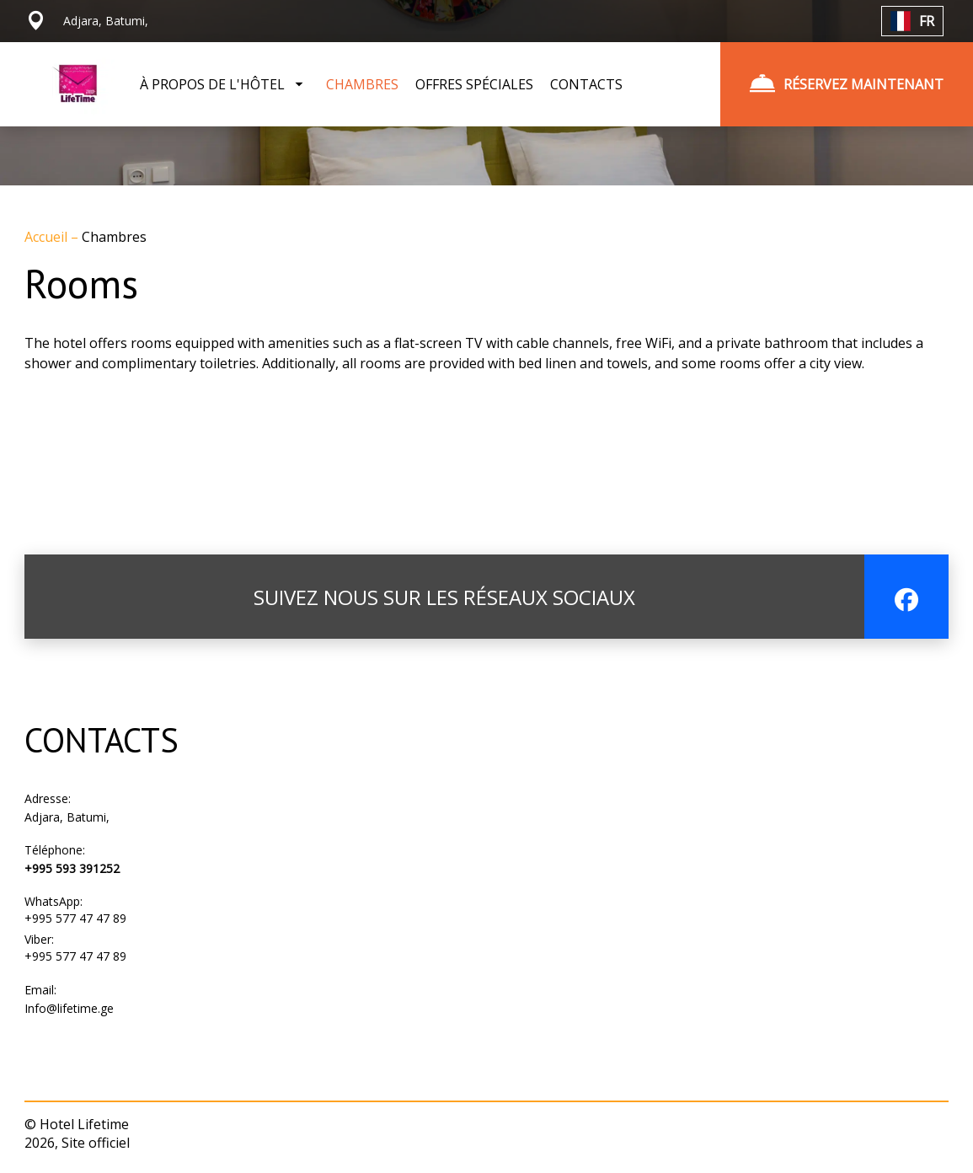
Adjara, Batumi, (67, 817)
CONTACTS (586, 84)
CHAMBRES (362, 84)
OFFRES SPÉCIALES (474, 84)
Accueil (47, 237)
